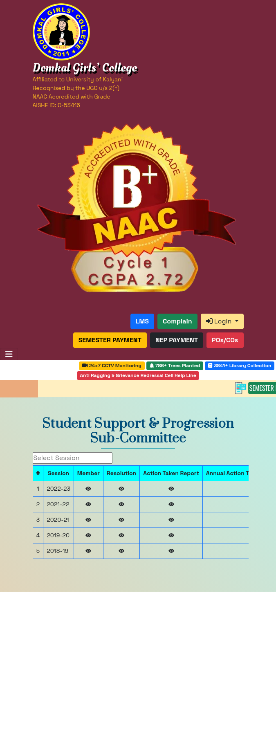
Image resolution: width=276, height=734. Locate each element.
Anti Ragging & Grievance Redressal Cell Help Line (138, 375)
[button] (142, 321)
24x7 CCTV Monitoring (111, 365)
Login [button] (219, 321)
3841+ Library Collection (239, 365)
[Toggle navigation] (9, 354)
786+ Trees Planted (175, 365)
